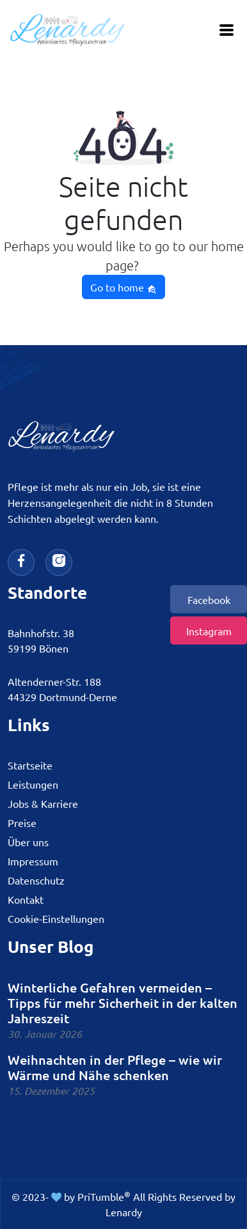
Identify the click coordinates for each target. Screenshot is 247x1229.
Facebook (208, 598)
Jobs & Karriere (43, 803)
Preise (22, 822)
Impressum (33, 860)
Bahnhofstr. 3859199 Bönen (41, 640)
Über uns (28, 841)
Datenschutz (36, 880)
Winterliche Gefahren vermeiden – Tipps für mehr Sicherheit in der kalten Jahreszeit (122, 1002)
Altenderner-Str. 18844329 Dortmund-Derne (62, 689)
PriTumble (104, 1196)
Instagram (209, 630)
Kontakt (26, 899)
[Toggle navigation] (226, 30)
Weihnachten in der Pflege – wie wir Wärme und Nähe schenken (115, 1067)
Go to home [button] (123, 287)
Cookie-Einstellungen (56, 918)
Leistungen (33, 784)
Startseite (30, 765)
